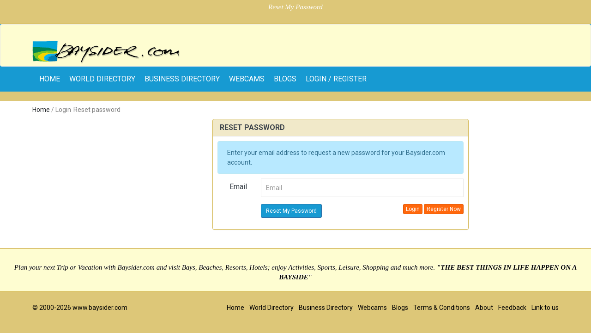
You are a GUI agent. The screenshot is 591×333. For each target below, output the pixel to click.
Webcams (247, 78)
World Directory (102, 78)
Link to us (545, 307)
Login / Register (336, 78)
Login (413, 209)
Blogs (285, 78)
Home (41, 109)
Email (238, 186)
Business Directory (182, 78)
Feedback (512, 307)
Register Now (444, 209)
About (484, 307)
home (49, 78)
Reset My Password (291, 211)
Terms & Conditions (441, 307)
